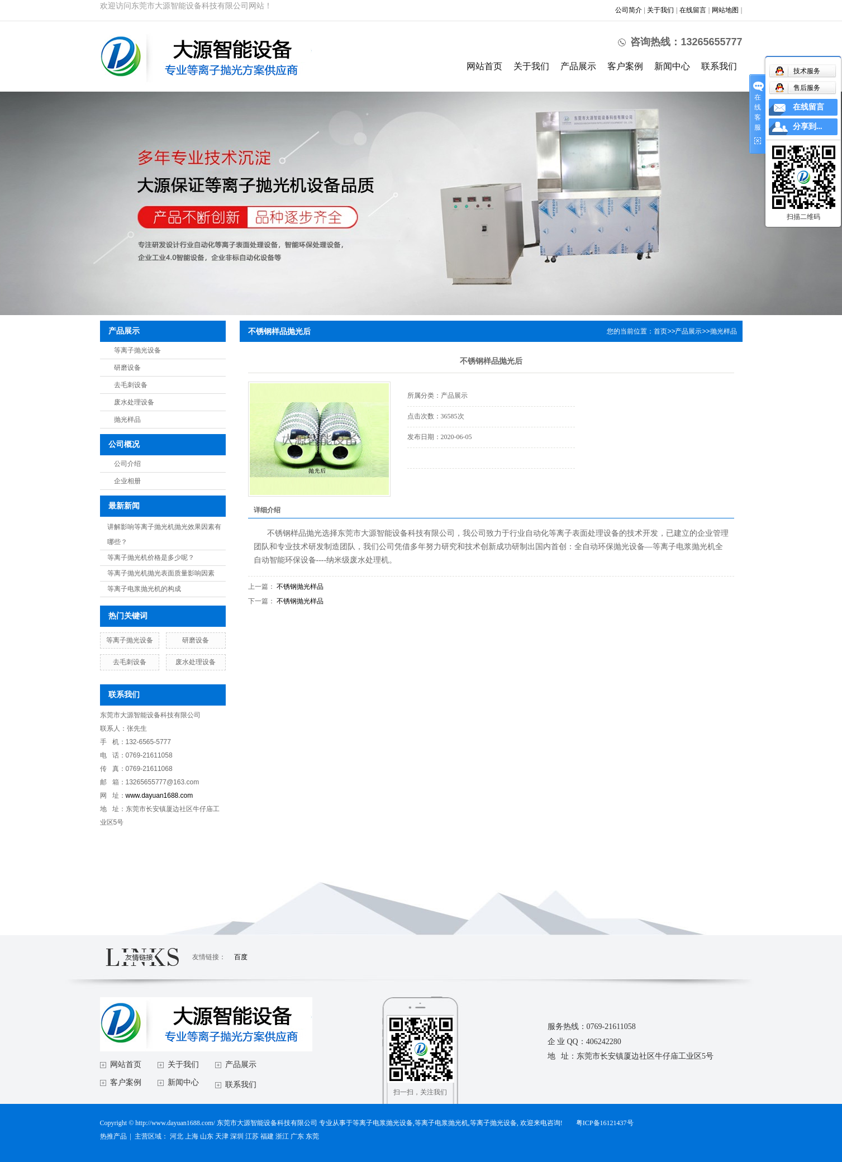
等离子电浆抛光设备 (383, 1123)
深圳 (237, 1136)
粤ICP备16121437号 (605, 1123)
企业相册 (127, 481)
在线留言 (692, 10)
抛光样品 (127, 419)
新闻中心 (672, 66)
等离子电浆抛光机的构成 (144, 589)
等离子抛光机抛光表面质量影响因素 (161, 573)
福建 (267, 1136)
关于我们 (660, 10)
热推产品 (113, 1136)
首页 (660, 331)
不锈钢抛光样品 (300, 586)
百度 (241, 957)
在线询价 (438, 484)
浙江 (282, 1136)
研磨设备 (127, 368)
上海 (191, 1136)
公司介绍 (127, 464)
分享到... (807, 126)
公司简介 (628, 10)
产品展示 (578, 66)
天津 (222, 1136)
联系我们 (719, 66)
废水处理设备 (134, 402)
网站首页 (484, 66)
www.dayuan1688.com (159, 795)
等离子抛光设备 (137, 350)
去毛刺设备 (131, 385)
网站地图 (725, 10)
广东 (297, 1136)
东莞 (312, 1136)
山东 (206, 1136)
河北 (176, 1136)
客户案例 (625, 66)
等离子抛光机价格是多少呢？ (150, 557)
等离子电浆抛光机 (441, 1123)
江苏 (252, 1136)
